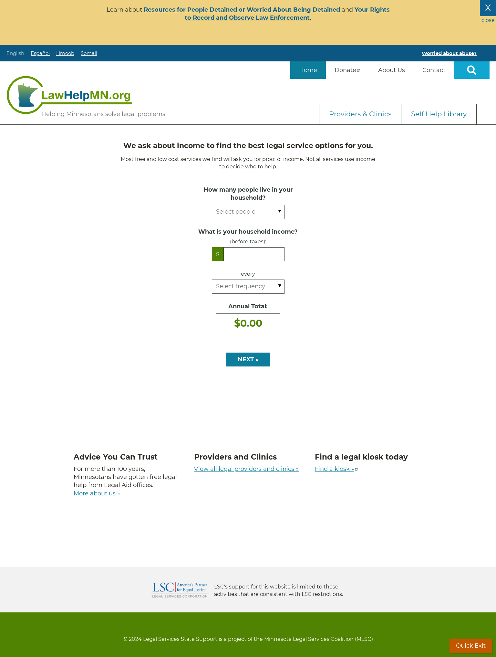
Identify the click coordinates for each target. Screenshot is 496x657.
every (248, 274)
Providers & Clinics (360, 114)
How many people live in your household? (248, 193)
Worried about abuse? (449, 53)
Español (40, 53)
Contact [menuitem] (433, 70)
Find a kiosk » (337, 468)
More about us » (97, 493)
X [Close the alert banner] (488, 7)
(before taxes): (248, 241)
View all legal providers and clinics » (246, 468)
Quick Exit (471, 645)
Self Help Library (439, 114)
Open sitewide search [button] (472, 70)
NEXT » (248, 359)
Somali (89, 53)
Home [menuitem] (308, 70)
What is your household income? (248, 231)
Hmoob (65, 53)
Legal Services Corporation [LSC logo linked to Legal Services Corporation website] (180, 590)
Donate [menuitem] (348, 70)
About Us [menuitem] (391, 70)
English (15, 53)
